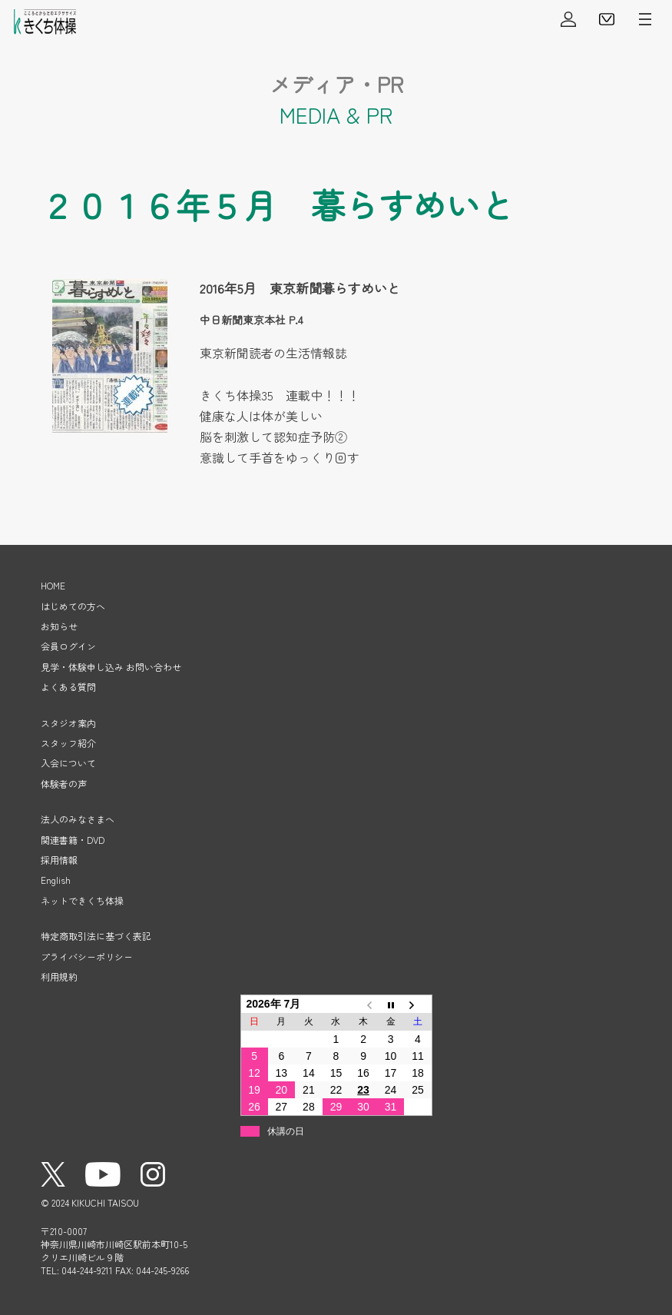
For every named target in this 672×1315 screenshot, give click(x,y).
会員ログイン (568, 19)
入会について (68, 762)
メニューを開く (645, 19)
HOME (53, 585)
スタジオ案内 (68, 722)
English (56, 879)
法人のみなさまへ (77, 818)
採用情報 (59, 859)
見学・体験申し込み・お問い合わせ (607, 19)
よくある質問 (68, 686)
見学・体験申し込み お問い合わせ (111, 666)
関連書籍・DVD (72, 839)
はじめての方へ (73, 606)
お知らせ (59, 626)
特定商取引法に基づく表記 (96, 935)
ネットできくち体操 (82, 900)
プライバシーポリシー (87, 956)
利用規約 (59, 976)
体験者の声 (64, 783)
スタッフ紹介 (68, 742)
